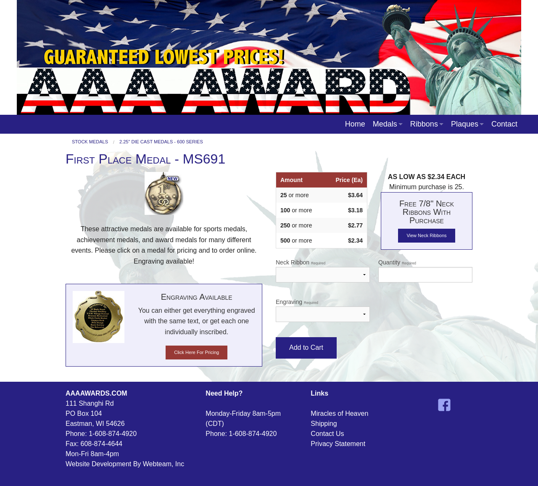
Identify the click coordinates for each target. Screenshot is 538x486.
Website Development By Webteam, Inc (125, 464)
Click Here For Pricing (196, 352)
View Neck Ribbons (426, 235)
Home (355, 124)
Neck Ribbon (323, 271)
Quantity (425, 271)
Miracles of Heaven (339, 413)
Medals (385, 124)
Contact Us (327, 433)
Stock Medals (90, 142)
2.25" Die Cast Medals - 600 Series (161, 142)
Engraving (323, 310)
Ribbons (424, 124)
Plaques (464, 124)
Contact (504, 124)
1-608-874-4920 (113, 433)
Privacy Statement (338, 443)
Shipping (324, 423)
